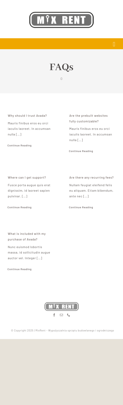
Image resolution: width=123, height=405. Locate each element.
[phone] (68, 314)
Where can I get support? (27, 177)
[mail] (61, 314)
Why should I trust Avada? (27, 115)
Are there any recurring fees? (91, 177)
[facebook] (54, 314)
